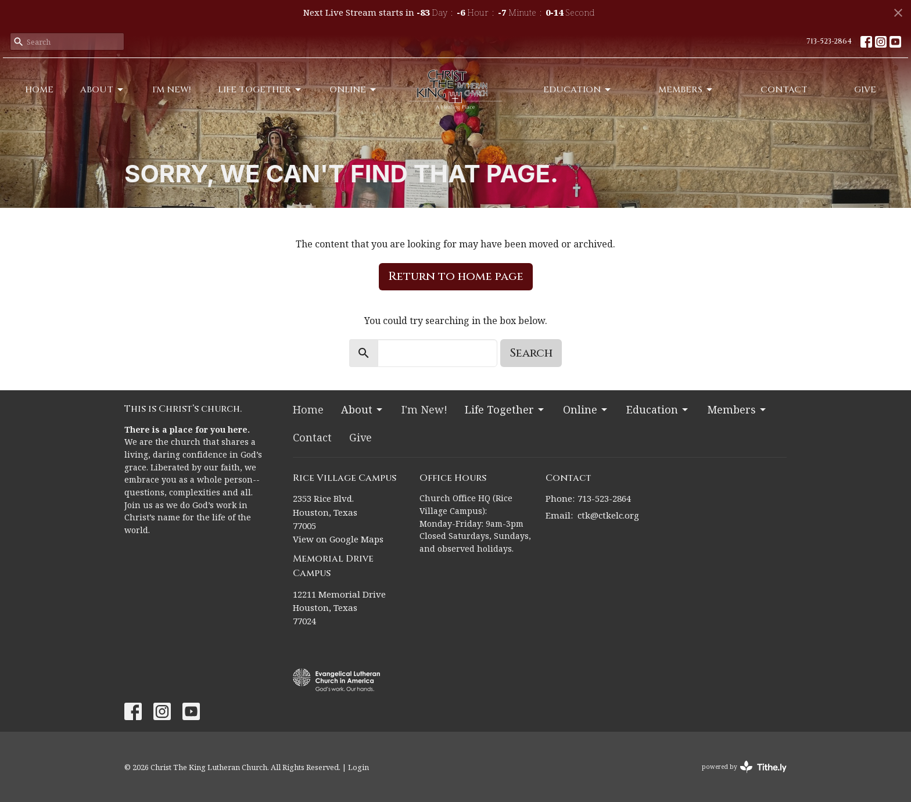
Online (353, 90)
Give (865, 90)
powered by (744, 766)
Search (531, 353)
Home (39, 90)
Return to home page (455, 276)
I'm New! (171, 90)
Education (577, 90)
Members (686, 90)
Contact (784, 90)
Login (358, 767)
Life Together (260, 90)
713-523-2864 (829, 41)
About (102, 90)
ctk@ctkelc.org (608, 515)
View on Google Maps (338, 539)
